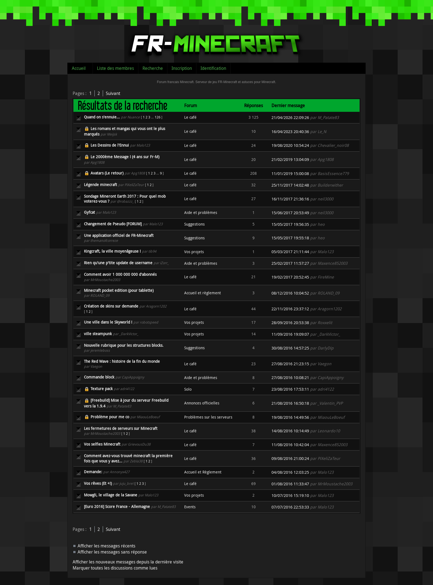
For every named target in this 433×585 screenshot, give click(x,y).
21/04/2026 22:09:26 (290, 117)
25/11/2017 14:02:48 (290, 185)
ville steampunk (98, 333)
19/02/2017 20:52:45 (290, 277)
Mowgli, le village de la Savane (110, 494)
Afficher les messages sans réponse (112, 552)
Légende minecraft (100, 184)
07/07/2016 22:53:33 (290, 507)
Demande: (93, 471)
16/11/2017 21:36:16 (290, 199)
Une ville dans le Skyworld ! (108, 322)
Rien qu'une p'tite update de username (118, 262)
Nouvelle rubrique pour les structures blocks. (123, 345)
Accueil (79, 68)
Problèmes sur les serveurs (208, 417)
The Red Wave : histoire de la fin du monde (122, 361)
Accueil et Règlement (202, 472)
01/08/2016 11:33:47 (290, 483)
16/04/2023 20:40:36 (290, 131)
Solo (188, 389)
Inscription (181, 68)
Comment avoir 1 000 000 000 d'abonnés (120, 274)
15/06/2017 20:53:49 (290, 212)
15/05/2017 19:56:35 (290, 224)
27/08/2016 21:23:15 (290, 363)
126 (157, 117)
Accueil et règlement (202, 292)
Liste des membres (115, 68)
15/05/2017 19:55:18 (290, 237)
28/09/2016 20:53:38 (290, 322)
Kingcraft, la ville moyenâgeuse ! (112, 251)
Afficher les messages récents (106, 546)
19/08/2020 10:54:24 (290, 145)
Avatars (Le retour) (107, 173)
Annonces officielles (201, 403)
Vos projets (194, 251)
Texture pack (102, 388)
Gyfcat (89, 212)
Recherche (152, 68)
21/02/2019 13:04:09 (290, 159)
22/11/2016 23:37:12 (290, 308)
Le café (190, 117)
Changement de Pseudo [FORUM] (113, 223)
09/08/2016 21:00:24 (290, 458)
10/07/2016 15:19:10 (290, 495)
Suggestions (194, 224)
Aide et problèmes (200, 212)
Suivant (113, 93)
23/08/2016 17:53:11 (290, 389)
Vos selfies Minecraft (102, 444)
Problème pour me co (110, 416)
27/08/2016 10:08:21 (290, 377)
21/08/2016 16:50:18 (290, 403)
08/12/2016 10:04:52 (290, 293)
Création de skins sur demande (111, 306)
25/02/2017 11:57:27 (290, 263)
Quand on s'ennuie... (102, 117)
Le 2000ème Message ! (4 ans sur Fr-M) (125, 156)
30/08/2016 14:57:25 (290, 348)
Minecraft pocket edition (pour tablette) (119, 290)
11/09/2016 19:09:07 (290, 334)
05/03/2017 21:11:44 (290, 251)
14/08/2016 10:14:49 (290, 430)
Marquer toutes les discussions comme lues (115, 568)
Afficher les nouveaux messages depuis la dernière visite (128, 562)
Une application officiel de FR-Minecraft (119, 235)
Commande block (99, 377)
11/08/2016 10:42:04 (290, 444)
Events (190, 506)
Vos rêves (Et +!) (98, 483)
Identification (213, 68)
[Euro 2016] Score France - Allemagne (117, 506)
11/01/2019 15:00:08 (290, 173)
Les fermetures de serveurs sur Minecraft (120, 428)
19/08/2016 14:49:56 (290, 417)
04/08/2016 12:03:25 (290, 472)
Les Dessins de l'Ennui (110, 145)
